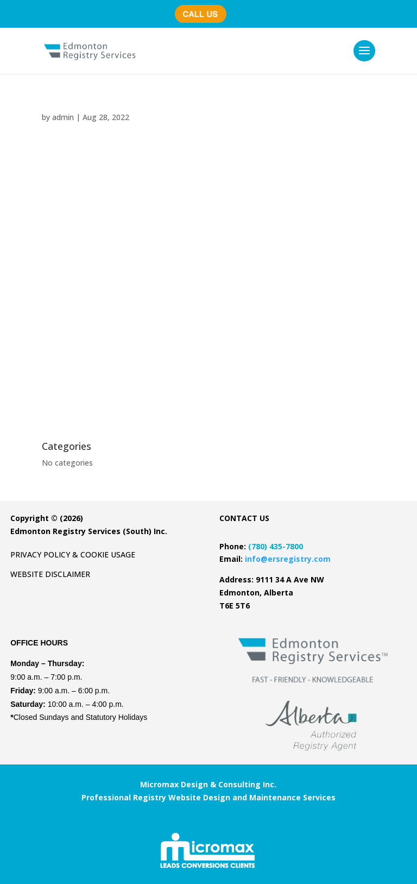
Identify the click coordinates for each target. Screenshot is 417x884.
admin (63, 117)
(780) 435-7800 (204, 8)
